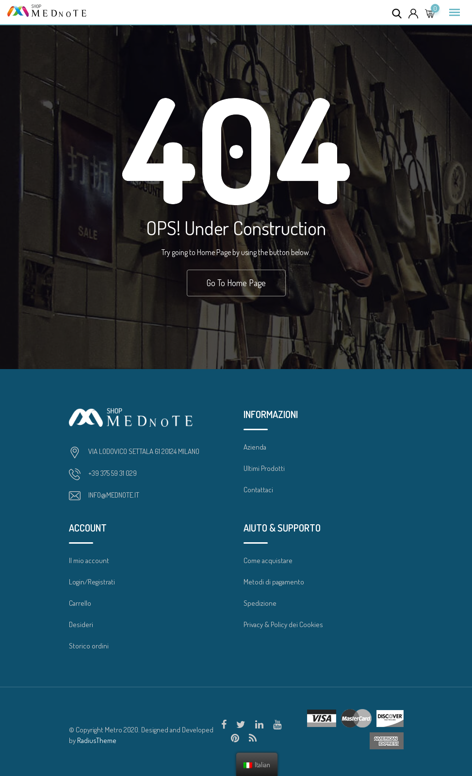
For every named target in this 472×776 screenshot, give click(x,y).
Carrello (80, 603)
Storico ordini (89, 645)
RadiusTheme (96, 740)
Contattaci (258, 489)
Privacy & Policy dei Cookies (283, 624)
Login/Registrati (92, 581)
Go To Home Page (236, 282)
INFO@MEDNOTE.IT (113, 495)
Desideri (81, 624)
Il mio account (89, 560)
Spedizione (260, 603)
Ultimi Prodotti (264, 468)
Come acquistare (268, 560)
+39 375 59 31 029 (112, 473)
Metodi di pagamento (274, 581)
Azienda (255, 447)
